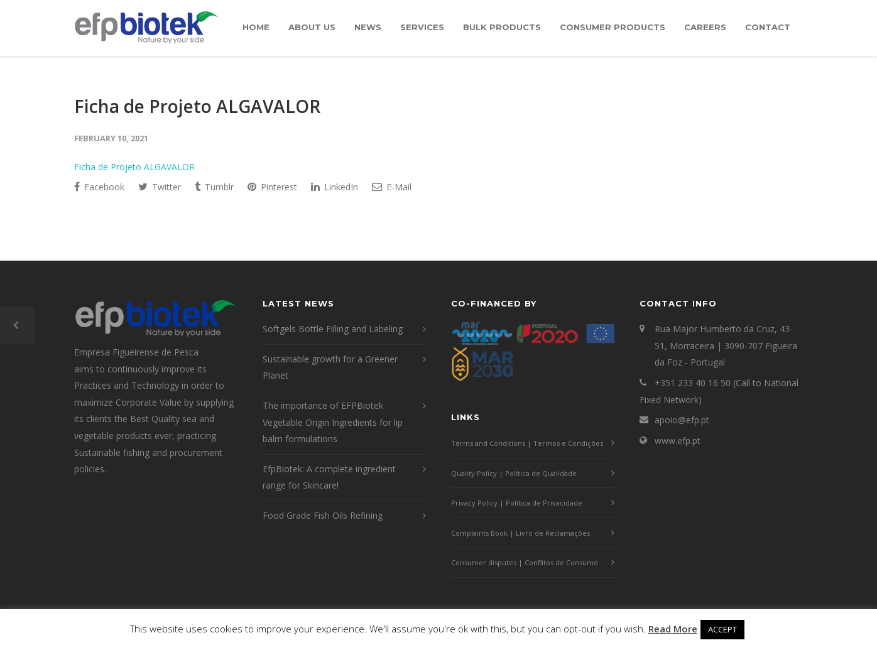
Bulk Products (502, 27)
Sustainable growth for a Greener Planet (330, 367)
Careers (705, 27)
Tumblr (214, 187)
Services (422, 27)
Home (256, 27)
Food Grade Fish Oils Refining (323, 515)
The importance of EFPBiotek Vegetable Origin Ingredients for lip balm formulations (333, 422)
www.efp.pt (677, 441)
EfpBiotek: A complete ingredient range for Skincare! (329, 477)
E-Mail (391, 187)
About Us (311, 27)
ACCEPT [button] (722, 629)
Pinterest (272, 187)
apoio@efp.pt (682, 420)
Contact (767, 27)
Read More (672, 628)
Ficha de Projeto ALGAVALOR (197, 106)
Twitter (159, 187)
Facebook (99, 187)
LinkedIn (334, 187)
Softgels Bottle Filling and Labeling (333, 329)
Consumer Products (612, 27)
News (367, 27)
